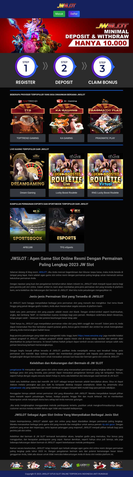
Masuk (59, 13)
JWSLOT (42, 272)
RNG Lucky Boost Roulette (105, 192)
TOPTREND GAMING (28, 138)
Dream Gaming (28, 192)
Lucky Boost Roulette (66, 192)
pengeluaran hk (17, 369)
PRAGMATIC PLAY (105, 138)
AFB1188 (27, 247)
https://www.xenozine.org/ (90, 335)
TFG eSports (66, 247)
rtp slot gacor (108, 424)
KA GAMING (66, 138)
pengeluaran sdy (17, 388)
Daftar (74, 13)
